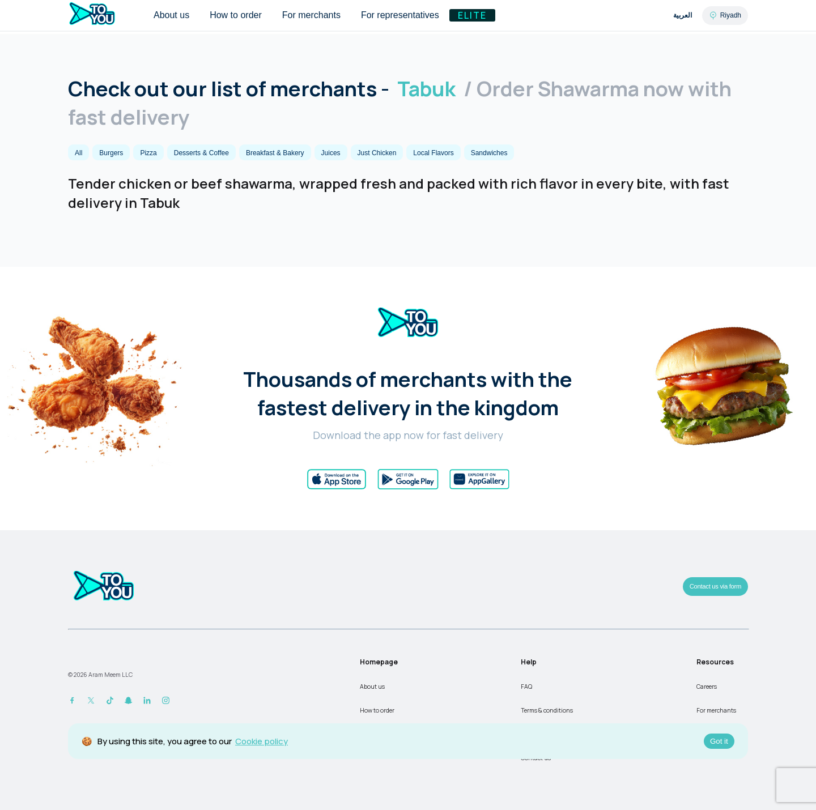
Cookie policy (261, 741)
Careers (706, 686)
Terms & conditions (547, 710)
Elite (472, 15)
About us (372, 686)
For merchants (716, 710)
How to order (377, 710)
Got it (719, 741)
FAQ (526, 686)
